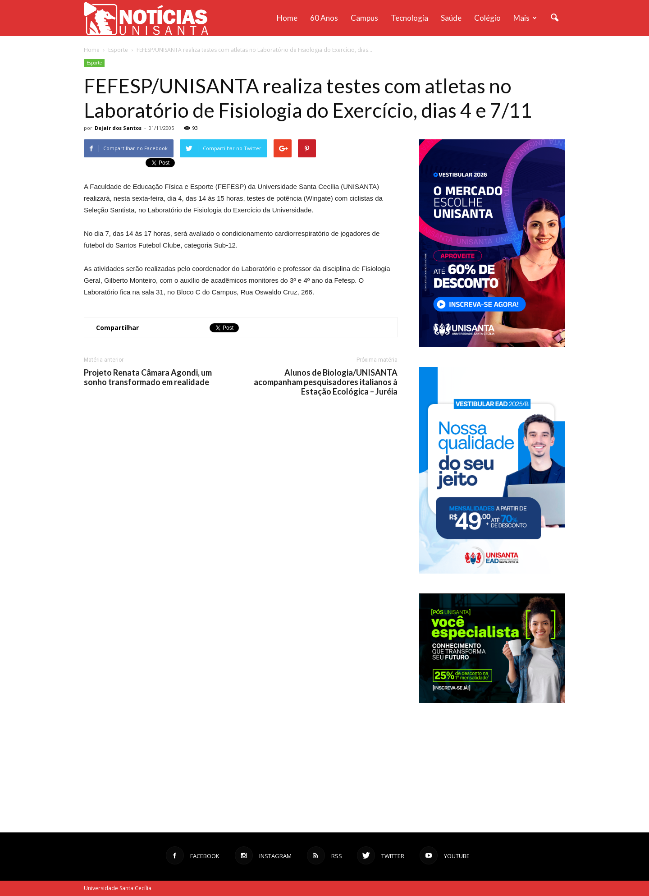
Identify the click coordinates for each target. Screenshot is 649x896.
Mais (525, 18)
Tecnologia (409, 18)
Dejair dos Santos (118, 127)
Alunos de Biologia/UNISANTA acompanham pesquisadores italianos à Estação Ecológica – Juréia (326, 382)
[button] (554, 18)
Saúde (451, 18)
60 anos (324, 18)
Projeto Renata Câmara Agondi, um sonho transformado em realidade (148, 377)
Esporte (94, 63)
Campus (364, 18)
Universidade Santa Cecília (117, 888)
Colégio (487, 18)
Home (287, 18)
